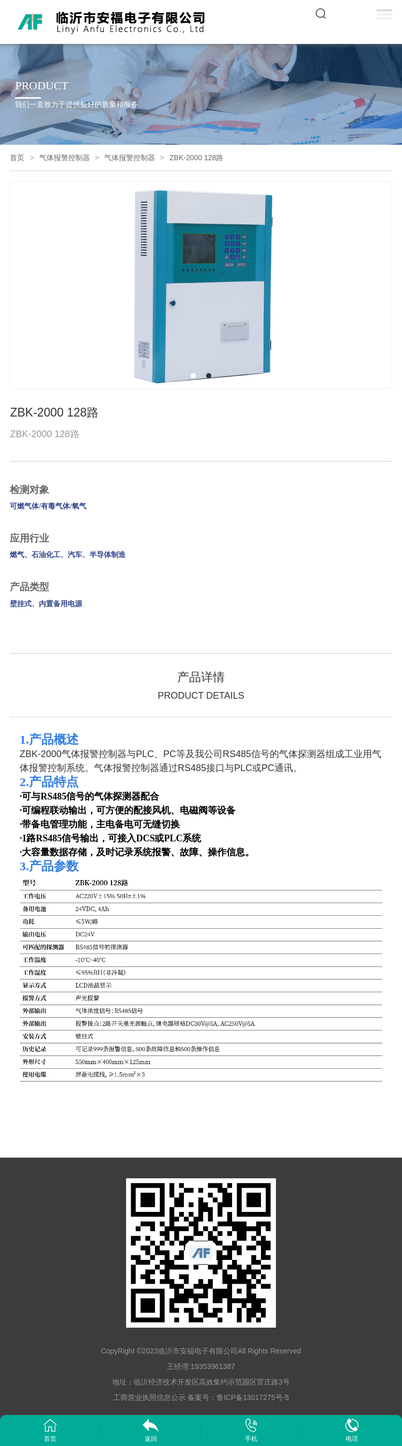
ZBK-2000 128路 (196, 157)
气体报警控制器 (64, 157)
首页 (17, 157)
